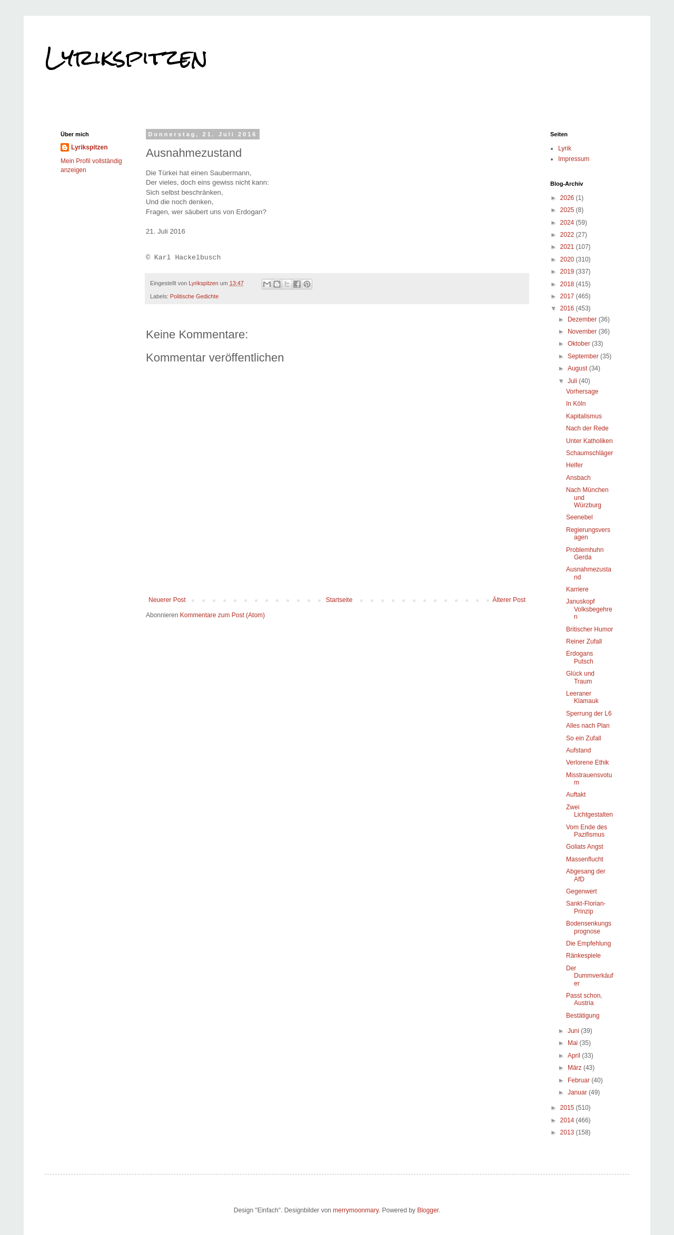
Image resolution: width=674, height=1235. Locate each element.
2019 (568, 271)
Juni (574, 1031)
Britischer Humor (589, 629)
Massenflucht (584, 859)
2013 (568, 1132)
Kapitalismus (584, 416)
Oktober (580, 343)
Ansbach (578, 477)
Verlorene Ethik (587, 762)
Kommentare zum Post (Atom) (222, 615)
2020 (568, 259)
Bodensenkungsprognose (588, 927)
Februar (579, 1080)
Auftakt (576, 794)
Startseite (339, 600)
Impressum (573, 159)
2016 (568, 308)
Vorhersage (582, 391)
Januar (578, 1092)
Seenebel (579, 517)
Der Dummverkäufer (589, 976)
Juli (573, 381)
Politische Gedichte (194, 296)
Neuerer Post (167, 600)
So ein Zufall (583, 738)
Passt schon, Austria (584, 999)
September (584, 356)
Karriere (577, 589)
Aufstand (578, 750)
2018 (568, 284)
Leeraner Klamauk (582, 697)
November (583, 331)
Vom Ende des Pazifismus (586, 831)
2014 (568, 1120)
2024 (568, 222)
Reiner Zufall (584, 641)
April (575, 1055)
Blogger (428, 1210)
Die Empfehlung (588, 943)
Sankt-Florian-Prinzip (586, 907)
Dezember (583, 319)
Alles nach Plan (588, 725)
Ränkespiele (583, 955)
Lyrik (564, 148)
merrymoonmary (355, 1210)
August (578, 368)
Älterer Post (509, 600)
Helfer (574, 465)
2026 (568, 198)
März (575, 1067)
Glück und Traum (580, 677)
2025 (568, 210)
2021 (568, 246)
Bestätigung (582, 1015)
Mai (574, 1043)
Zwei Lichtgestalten (589, 811)
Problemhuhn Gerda (584, 553)
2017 (568, 296)
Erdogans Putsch (579, 657)
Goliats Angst (584, 846)
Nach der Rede (587, 428)
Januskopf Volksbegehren (589, 609)
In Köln (576, 403)
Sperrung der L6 (589, 713)
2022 (568, 234)
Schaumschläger (589, 453)
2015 (568, 1107)
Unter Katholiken (589, 441)
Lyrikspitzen (126, 57)
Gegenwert (581, 891)
